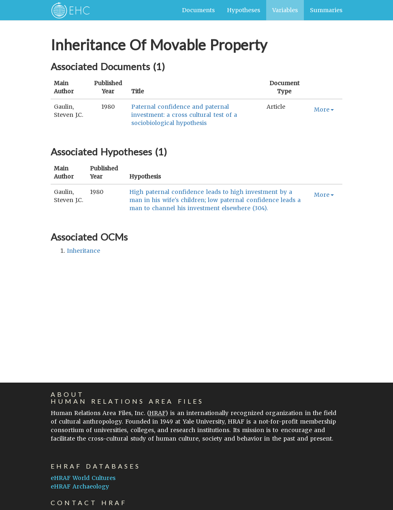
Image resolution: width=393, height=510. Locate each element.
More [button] (324, 109)
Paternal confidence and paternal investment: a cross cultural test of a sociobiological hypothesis (184, 115)
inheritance (83, 250)
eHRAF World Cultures (83, 478)
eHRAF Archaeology (80, 486)
